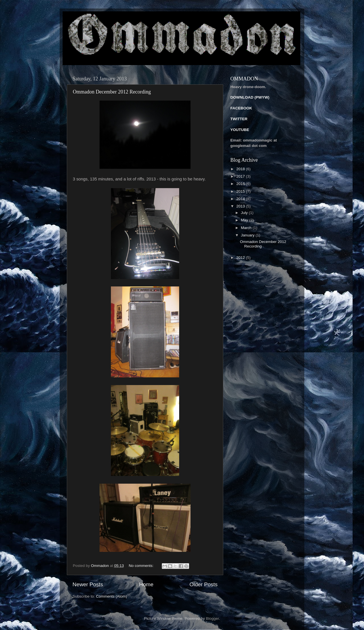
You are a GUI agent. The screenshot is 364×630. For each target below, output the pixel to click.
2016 (241, 184)
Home (146, 584)
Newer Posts (88, 584)
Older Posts (203, 584)
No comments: (142, 566)
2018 (241, 169)
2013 (241, 206)
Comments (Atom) (111, 596)
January (248, 235)
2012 (241, 257)
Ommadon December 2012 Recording (112, 92)
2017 (241, 176)
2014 (241, 199)
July (245, 213)
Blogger (212, 618)
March (247, 228)
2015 (241, 191)
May (245, 220)
